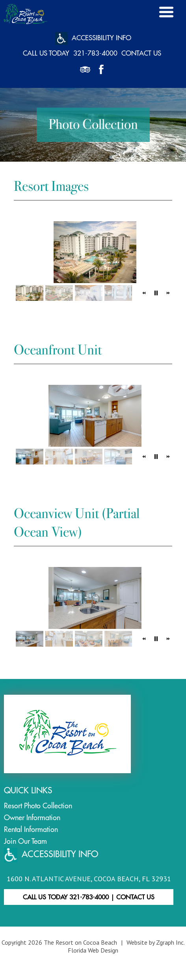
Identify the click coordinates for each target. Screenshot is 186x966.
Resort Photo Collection (38, 805)
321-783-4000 (95, 53)
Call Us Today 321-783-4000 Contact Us (88, 897)
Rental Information (31, 829)
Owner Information (32, 817)
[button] (144, 293)
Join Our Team (25, 841)
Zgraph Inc (170, 942)
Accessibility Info (93, 38)
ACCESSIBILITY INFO (51, 855)
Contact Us (141, 53)
